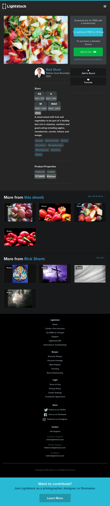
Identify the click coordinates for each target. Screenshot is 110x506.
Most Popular (55, 364)
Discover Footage (55, 360)
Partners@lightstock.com (55, 447)
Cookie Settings (55, 392)
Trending (55, 368)
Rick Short (53, 69)
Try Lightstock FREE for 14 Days (88, 32)
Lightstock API (55, 340)
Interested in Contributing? (55, 344)
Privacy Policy (55, 388)
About (55, 324)
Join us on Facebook (57, 414)
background (42, 149)
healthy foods (56, 145)
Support (55, 336)
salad (39, 140)
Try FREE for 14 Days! (55, 332)
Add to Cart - (88, 52)
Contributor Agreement (55, 396)
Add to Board (88, 72)
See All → (101, 257)
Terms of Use (55, 384)
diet (38, 154)
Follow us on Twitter (57, 409)
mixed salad (52, 140)
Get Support (55, 431)
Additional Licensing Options (88, 59)
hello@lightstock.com (55, 455)
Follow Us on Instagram (57, 419)
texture (55, 149)
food (64, 140)
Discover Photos (55, 356)
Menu (104, 6)
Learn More (55, 498)
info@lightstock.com (55, 439)
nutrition (40, 145)
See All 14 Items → (97, 196)
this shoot (33, 197)
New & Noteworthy (55, 372)
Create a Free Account (55, 328)
